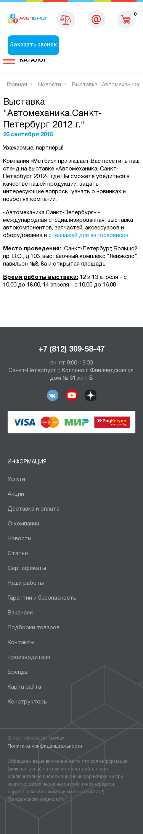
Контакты (21, 642)
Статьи (18, 553)
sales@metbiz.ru (96, 19)
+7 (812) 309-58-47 (71, 349)
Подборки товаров (33, 627)
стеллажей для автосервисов (88, 235)
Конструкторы (28, 702)
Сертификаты (27, 568)
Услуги (16, 479)
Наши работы (26, 583)
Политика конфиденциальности (45, 746)
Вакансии (20, 613)
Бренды (18, 672)
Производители (29, 657)
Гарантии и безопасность (42, 598)
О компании (23, 524)
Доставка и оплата (33, 509)
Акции (16, 494)
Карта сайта (24, 687)
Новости (19, 538)
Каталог (33, 60)
